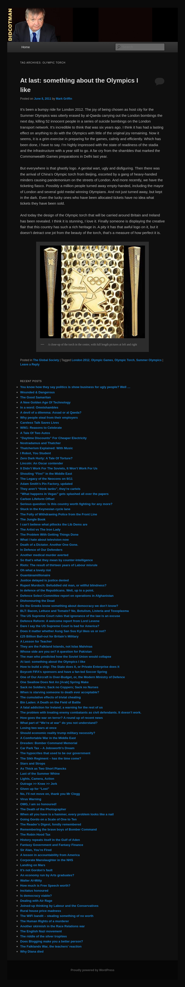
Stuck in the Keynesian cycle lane (45, 509)
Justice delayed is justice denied (44, 580)
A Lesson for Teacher (36, 641)
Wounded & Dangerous (37, 392)
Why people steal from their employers (49, 417)
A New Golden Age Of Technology (45, 402)
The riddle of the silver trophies (43, 936)
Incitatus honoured (34, 890)
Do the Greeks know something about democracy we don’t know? (69, 606)
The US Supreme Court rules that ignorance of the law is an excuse (70, 616)
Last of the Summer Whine (40, 773)
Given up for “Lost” (34, 789)
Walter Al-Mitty (31, 880)
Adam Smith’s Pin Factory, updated (46, 484)
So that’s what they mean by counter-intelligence (56, 560)
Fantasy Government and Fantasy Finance (51, 845)
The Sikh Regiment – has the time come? (50, 758)
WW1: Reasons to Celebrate (41, 427)
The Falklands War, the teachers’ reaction (51, 946)
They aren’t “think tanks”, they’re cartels (50, 489)
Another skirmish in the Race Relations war (52, 926)
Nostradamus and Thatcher (40, 443)
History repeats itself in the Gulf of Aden (50, 840)
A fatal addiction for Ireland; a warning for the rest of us (61, 707)
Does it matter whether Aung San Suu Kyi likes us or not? (63, 631)
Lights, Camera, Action (37, 778)
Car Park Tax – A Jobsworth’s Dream (47, 748)
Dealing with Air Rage (36, 901)
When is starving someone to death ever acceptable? (59, 692)
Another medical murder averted (44, 555)
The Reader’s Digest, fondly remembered (50, 824)
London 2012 (81, 360)
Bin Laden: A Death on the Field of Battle (50, 702)
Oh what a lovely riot (35, 570)
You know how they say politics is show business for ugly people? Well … (75, 387)
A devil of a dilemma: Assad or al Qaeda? (50, 412)
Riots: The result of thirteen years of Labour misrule (59, 565)
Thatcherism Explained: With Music (46, 448)
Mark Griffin (64, 98)
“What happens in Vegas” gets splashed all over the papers (64, 494)
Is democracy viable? (36, 895)
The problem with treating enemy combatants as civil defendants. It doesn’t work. (80, 712)
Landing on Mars (32, 865)
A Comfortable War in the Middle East (48, 738)
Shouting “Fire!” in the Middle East (46, 473)
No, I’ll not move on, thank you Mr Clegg (50, 794)
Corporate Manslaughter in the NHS (46, 860)
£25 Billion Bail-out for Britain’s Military (49, 636)
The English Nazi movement (41, 931)
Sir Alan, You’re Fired (36, 850)
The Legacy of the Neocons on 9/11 (46, 479)
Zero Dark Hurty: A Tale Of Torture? (46, 458)
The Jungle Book (33, 519)
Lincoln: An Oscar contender (41, 463)
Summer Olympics (148, 360)
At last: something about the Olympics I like (52, 661)
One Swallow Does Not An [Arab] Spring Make (54, 682)
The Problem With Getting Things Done (49, 534)
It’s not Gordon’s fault (36, 870)
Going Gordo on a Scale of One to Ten (48, 819)
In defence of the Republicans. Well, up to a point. (57, 590)
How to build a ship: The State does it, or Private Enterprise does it (69, 667)
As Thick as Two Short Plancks (43, 768)
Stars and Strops (32, 763)
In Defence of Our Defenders (41, 550)
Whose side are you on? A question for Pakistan (56, 651)
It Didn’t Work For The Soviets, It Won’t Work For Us (59, 468)
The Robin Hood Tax (35, 834)
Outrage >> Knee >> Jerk (38, 784)
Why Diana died (32, 951)
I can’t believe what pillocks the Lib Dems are (53, 524)
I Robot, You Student (35, 453)
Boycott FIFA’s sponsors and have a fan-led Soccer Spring (63, 672)
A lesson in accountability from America (50, 855)
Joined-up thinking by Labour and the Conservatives (59, 906)
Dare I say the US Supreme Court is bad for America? (59, 626)
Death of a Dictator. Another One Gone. (49, 544)
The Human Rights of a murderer (44, 921)
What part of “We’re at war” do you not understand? (59, 723)
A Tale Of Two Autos (35, 433)
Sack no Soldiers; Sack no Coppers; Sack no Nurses (59, 687)
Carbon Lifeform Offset (37, 499)
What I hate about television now (44, 539)
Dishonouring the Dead (37, 601)
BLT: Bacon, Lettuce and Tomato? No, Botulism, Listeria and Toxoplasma (74, 611)
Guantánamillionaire (35, 575)
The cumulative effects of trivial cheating (50, 697)
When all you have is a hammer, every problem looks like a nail (67, 814)
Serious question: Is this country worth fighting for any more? (66, 504)
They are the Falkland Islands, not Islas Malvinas (56, 646)
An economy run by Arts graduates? (47, 875)
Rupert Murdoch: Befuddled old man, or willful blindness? (63, 585)
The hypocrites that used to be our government (55, 753)
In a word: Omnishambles (39, 407)
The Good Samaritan (35, 397)
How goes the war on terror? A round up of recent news (61, 718)
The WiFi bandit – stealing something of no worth (56, 916)
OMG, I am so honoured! (38, 804)
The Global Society (46, 360)
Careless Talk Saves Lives (39, 422)
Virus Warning (30, 799)
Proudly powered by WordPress (92, 970)
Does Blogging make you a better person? (51, 941)
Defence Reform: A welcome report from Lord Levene (59, 621)
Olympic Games (102, 360)
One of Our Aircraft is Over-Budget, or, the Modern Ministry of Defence (72, 677)
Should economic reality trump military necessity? (57, 733)
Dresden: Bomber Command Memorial (48, 743)
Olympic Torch (125, 360)
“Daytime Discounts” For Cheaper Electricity (53, 438)
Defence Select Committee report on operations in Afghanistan (66, 595)
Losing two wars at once (38, 728)
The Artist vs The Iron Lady (40, 529)
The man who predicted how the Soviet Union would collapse (65, 656)
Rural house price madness (40, 911)
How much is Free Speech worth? (45, 885)
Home (25, 47)
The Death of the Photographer (43, 809)
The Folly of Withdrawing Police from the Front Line (58, 514)
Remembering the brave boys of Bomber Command (58, 829)
